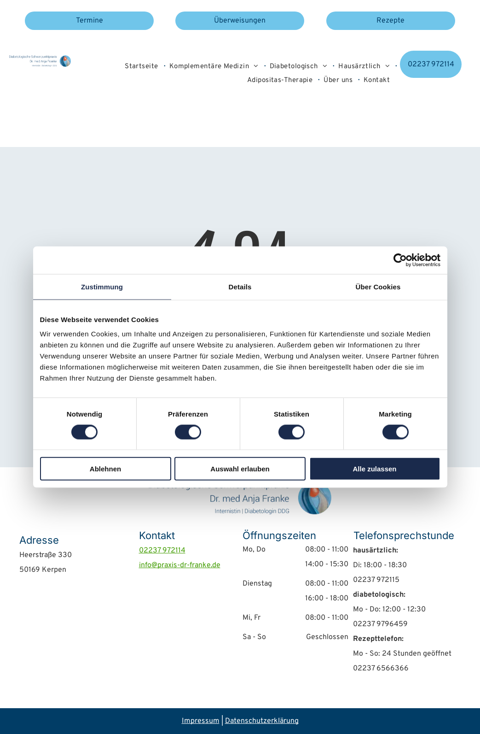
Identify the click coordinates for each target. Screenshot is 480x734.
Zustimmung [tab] (102, 286)
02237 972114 (162, 550)
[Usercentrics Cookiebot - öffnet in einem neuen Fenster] (400, 260)
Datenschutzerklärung (262, 721)
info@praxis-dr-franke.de (179, 565)
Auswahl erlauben (239, 469)
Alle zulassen (374, 469)
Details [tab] (240, 286)
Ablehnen (105, 469)
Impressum (201, 721)
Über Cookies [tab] (378, 286)
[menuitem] (141, 67)
